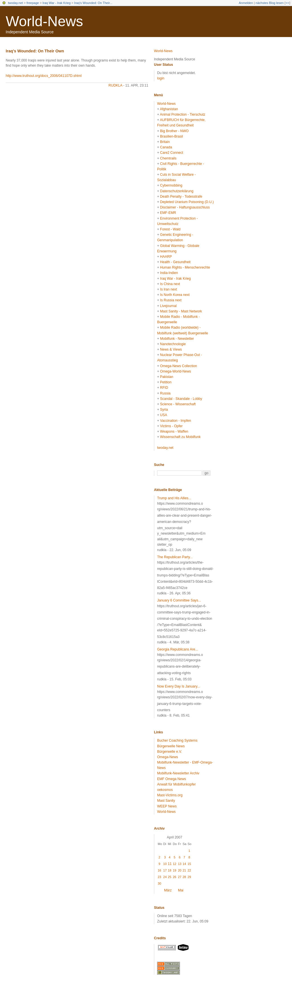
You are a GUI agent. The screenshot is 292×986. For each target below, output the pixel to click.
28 (184, 877)
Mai (180, 890)
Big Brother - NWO (174, 131)
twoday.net (15, 3)
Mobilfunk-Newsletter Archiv (178, 773)
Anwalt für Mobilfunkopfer (176, 784)
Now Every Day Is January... (178, 686)
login (160, 78)
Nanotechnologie (173, 344)
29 (189, 877)
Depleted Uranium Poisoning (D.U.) (187, 202)
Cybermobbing (171, 185)
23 (159, 877)
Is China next (170, 284)
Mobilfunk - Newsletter (177, 339)
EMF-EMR (168, 213)
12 (174, 864)
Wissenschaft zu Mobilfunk (180, 437)
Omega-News (167, 757)
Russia (165, 393)
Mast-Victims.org (169, 795)
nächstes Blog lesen (269, 3)
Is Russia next (170, 300)
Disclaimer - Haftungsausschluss (185, 207)
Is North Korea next (174, 295)
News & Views (171, 349)
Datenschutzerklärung (176, 191)
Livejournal (168, 306)
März (168, 890)
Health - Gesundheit (175, 262)
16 (159, 870)
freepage (33, 3)
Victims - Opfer (171, 426)
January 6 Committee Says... (179, 600)
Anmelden (246, 3)
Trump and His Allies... (174, 498)
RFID (164, 388)
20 (179, 870)
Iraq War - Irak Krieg (56, 3)
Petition (165, 382)
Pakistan (166, 377)
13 (179, 864)
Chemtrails (168, 158)
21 (184, 870)
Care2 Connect (171, 153)
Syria (164, 410)
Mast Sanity (166, 801)
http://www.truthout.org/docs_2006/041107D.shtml (44, 76)
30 (159, 883)
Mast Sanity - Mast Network (181, 311)
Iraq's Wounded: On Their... (93, 3)
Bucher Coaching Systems (177, 740)
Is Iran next (168, 289)
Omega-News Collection (178, 366)
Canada (166, 147)
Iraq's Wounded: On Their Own (35, 51)
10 (165, 864)
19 (174, 870)
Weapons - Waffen (174, 431)
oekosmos (165, 790)
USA (163, 415)
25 (169, 877)
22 (189, 870)
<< (287, 3)
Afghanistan (169, 109)
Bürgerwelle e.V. (169, 752)
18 (169, 870)
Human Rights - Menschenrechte (185, 267)
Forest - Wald (170, 229)
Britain (165, 142)
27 (179, 877)
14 (184, 864)
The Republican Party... (175, 557)
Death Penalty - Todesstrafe (181, 197)
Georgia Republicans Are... (177, 649)
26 (174, 877)
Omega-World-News (175, 371)
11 (170, 864)
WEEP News (167, 806)
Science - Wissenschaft (178, 404)
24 (165, 877)
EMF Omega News (171, 779)
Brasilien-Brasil (171, 136)
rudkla (115, 85)
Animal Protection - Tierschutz (182, 114)
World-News (44, 21)
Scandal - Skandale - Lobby (181, 399)
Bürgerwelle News (171, 746)
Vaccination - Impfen (175, 421)
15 (189, 864)
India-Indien (169, 273)
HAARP (166, 257)
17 (165, 870)
